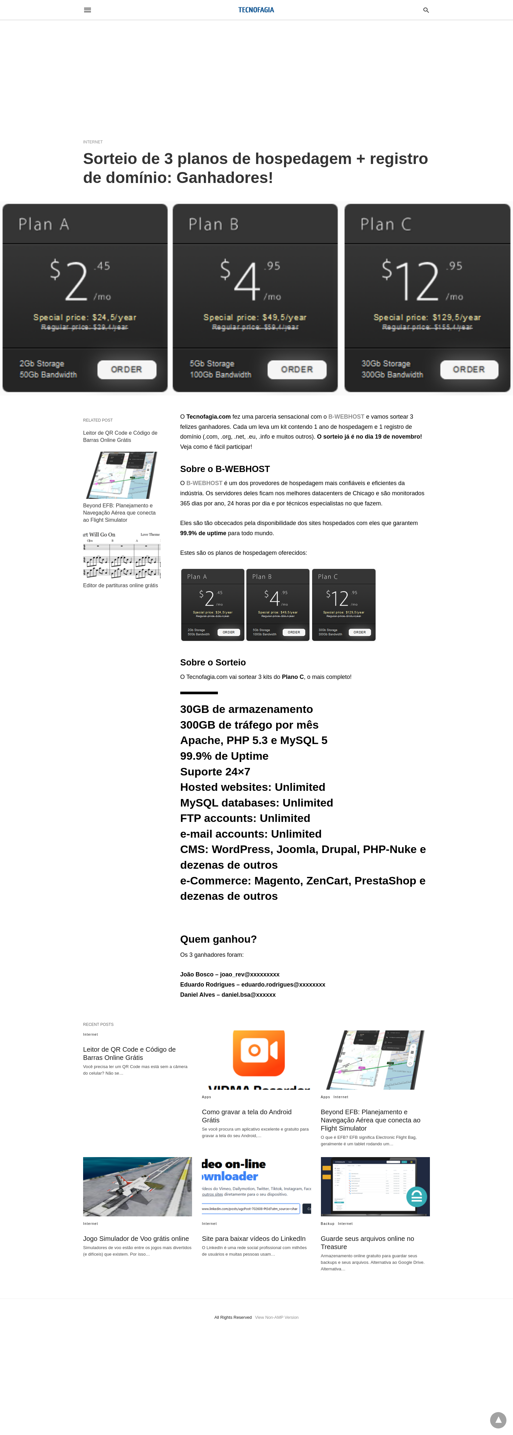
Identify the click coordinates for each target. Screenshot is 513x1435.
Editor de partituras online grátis (120, 583)
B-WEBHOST (204, 483)
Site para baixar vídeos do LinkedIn (253, 1238)
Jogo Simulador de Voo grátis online (135, 1238)
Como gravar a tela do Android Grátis (256, 1112)
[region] (256, 76)
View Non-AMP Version (277, 1317)
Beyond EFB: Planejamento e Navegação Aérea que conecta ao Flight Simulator (119, 511)
